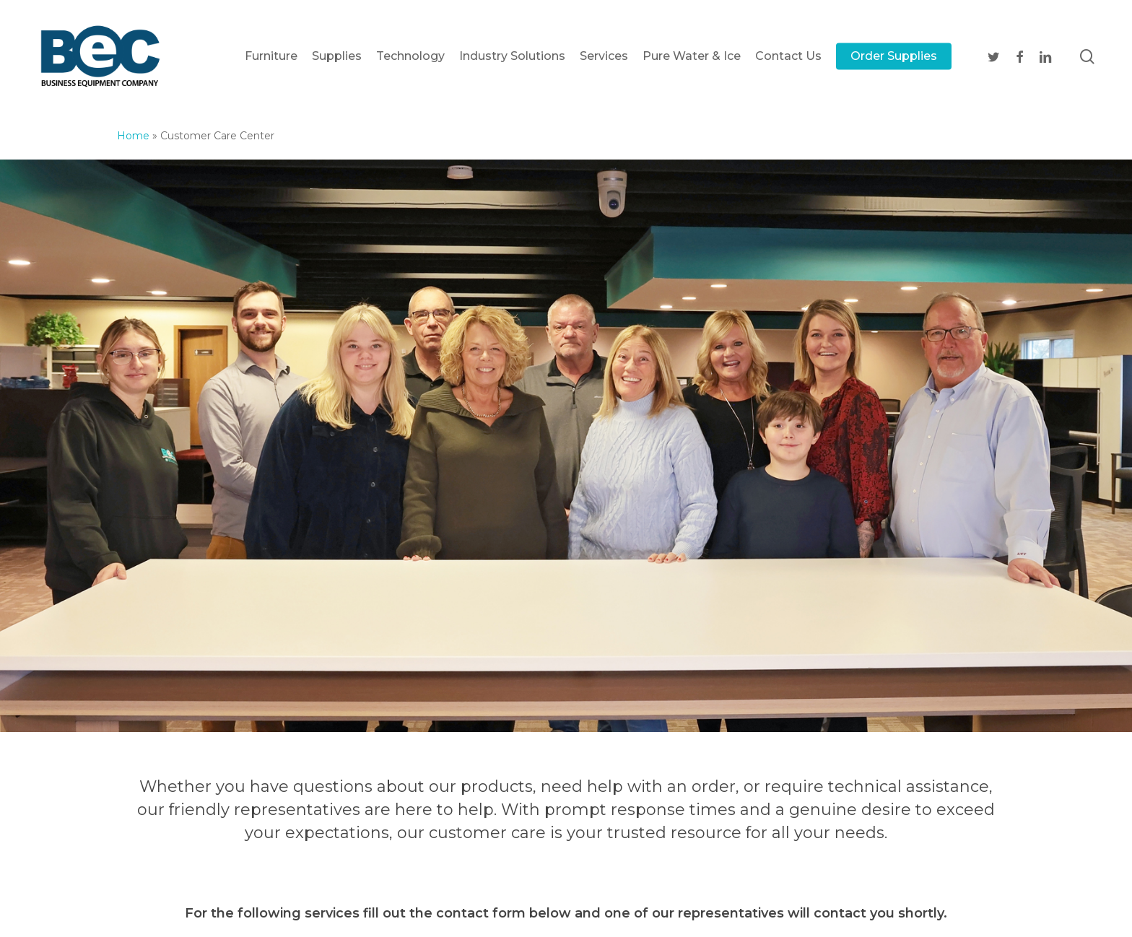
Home (133, 135)
